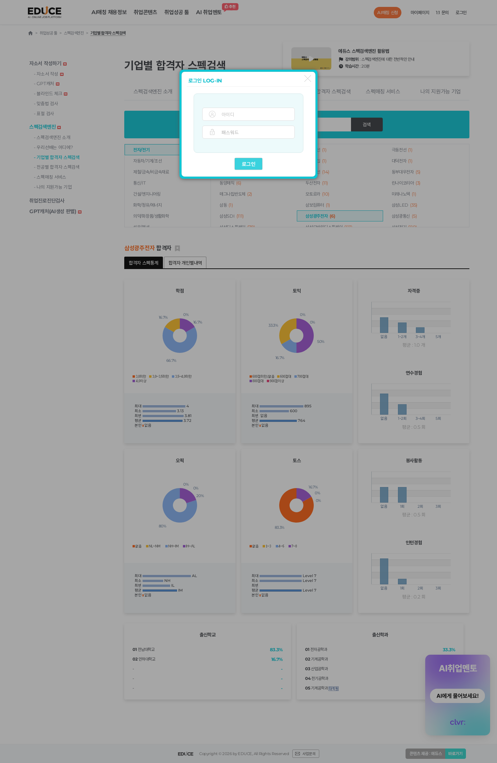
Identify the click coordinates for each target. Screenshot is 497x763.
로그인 (248, 164)
